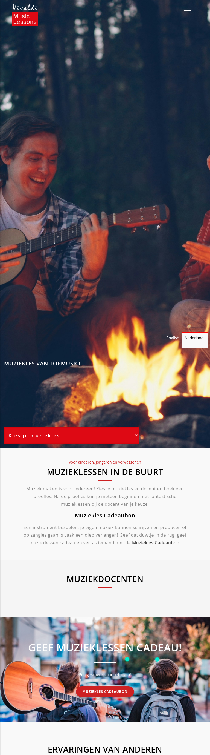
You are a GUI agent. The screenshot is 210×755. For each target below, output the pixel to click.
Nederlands (195, 337)
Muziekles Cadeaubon (155, 543)
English (173, 337)
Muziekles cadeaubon (105, 691)
